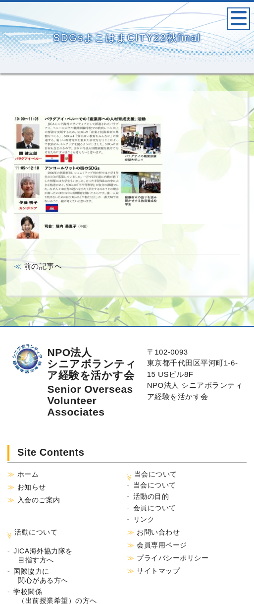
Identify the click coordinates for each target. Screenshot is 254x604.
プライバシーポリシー (172, 558)
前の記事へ (41, 266)
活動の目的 (151, 496)
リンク (144, 519)
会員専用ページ (162, 545)
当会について (154, 485)
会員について (154, 508)
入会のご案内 (38, 500)
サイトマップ (158, 571)
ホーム (28, 474)
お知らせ (31, 487)
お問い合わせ (158, 532)
